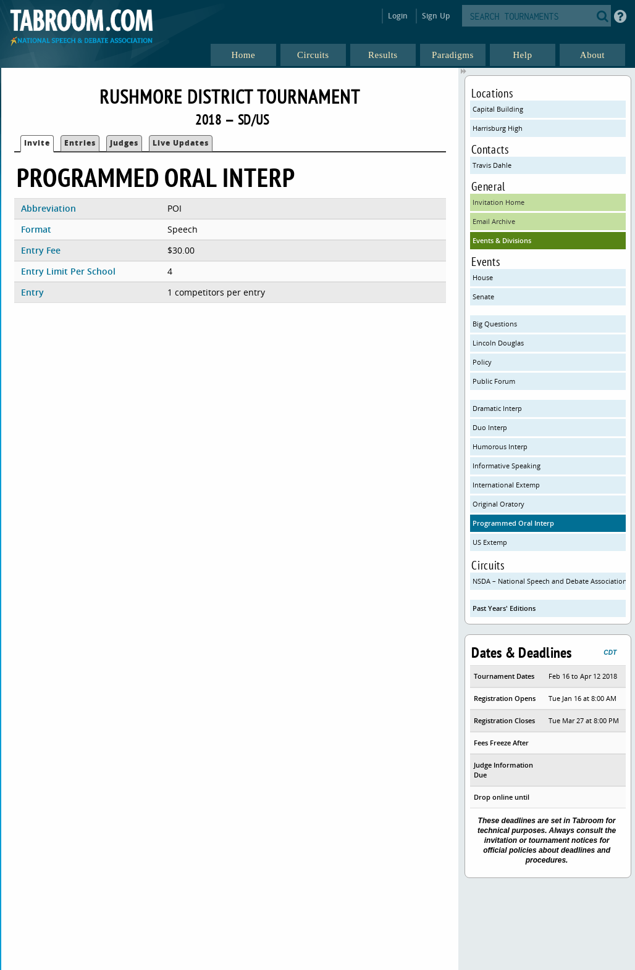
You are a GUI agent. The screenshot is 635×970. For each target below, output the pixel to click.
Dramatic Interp (497, 408)
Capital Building (498, 109)
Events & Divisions (502, 240)
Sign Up (436, 15)
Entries (80, 143)
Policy (482, 362)
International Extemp (506, 484)
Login (398, 15)
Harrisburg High (498, 128)
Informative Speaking (506, 465)
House (483, 277)
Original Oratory (498, 503)
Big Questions (495, 323)
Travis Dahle (492, 165)
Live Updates (181, 143)
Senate (483, 296)
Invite (37, 143)
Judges (124, 143)
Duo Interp (490, 427)
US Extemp (490, 542)
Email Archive (494, 221)
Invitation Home (498, 202)
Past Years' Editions (504, 608)
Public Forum (494, 381)
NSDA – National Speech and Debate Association (549, 581)
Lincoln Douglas (498, 342)
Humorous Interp (500, 446)
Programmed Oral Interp (513, 523)
